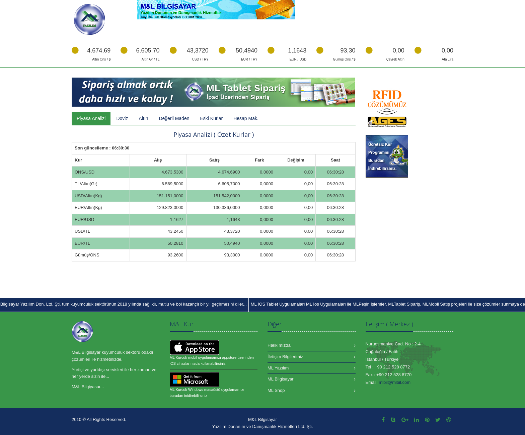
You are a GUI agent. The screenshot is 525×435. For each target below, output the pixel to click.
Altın (143, 118)
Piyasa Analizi (91, 118)
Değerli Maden (174, 118)
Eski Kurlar (211, 118)
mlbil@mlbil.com (394, 382)
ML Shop (276, 390)
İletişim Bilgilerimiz (285, 356)
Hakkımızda (279, 345)
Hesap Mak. (245, 118)
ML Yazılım (278, 367)
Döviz (122, 118)
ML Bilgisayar (281, 379)
